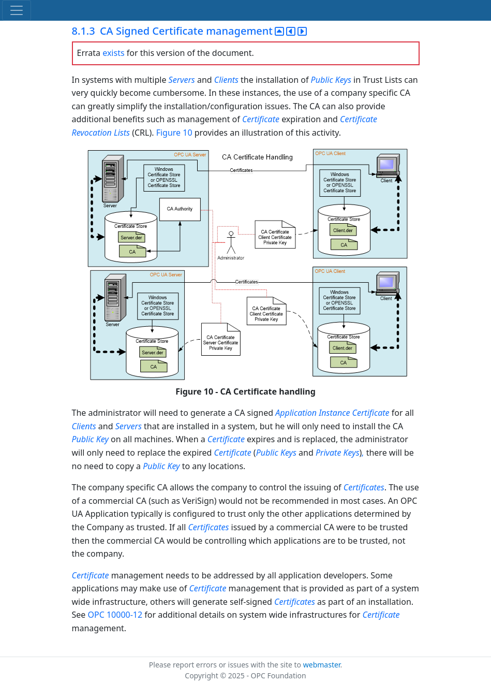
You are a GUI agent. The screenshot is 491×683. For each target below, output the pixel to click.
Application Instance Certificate (332, 412)
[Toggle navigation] (16, 10)
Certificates (364, 487)
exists (113, 53)
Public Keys (331, 79)
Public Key (90, 439)
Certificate (260, 119)
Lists (122, 132)
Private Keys (338, 452)
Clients (226, 79)
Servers (182, 79)
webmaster (321, 665)
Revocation (92, 132)
